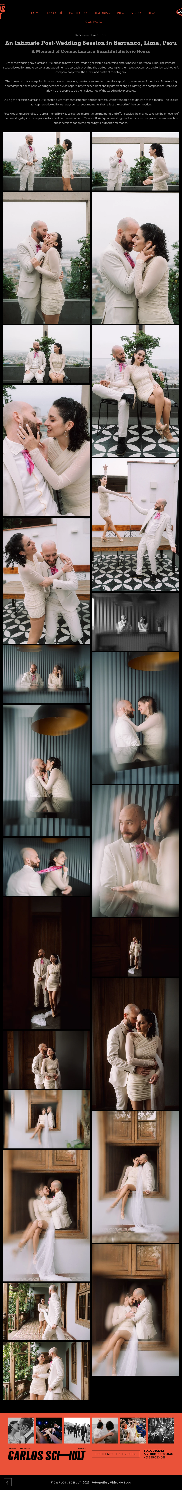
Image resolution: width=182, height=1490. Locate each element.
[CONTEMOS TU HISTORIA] (116, 1454)
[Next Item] (167, 1430)
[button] (177, 745)
